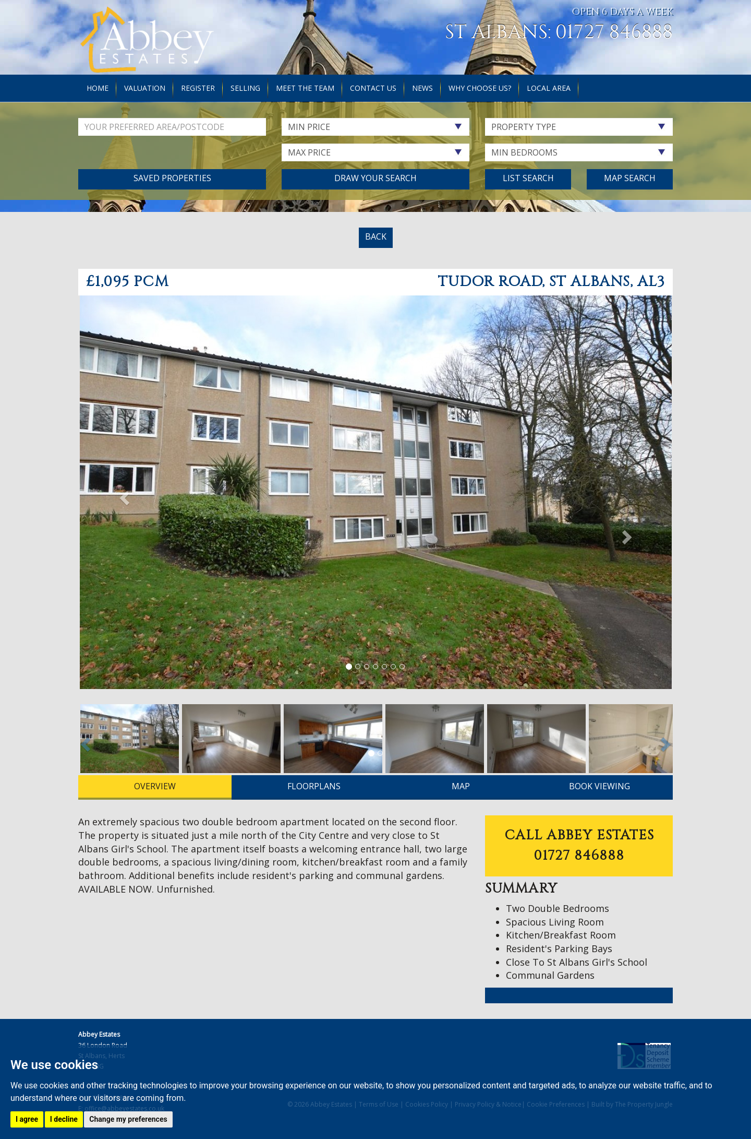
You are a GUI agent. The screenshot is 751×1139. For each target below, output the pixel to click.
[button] (122, 495)
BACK (375, 236)
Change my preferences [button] (128, 1119)
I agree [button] (27, 1119)
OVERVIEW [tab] (155, 786)
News (422, 88)
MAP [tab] (461, 786)
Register (198, 88)
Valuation (144, 88)
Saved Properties (172, 178)
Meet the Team (305, 88)
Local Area (549, 88)
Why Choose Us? (480, 88)
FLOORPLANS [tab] (314, 786)
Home (97, 88)
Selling (245, 88)
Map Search (630, 178)
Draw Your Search (375, 178)
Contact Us (373, 88)
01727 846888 (614, 32)
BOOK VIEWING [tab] (599, 786)
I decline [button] (64, 1119)
